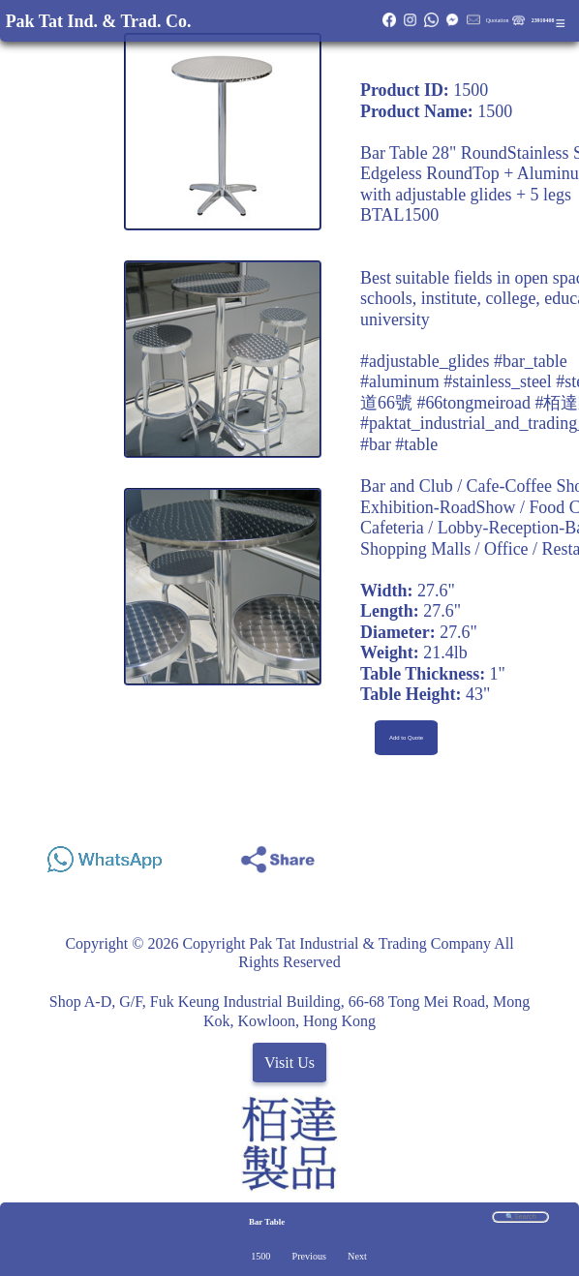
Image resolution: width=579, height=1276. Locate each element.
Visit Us (289, 1062)
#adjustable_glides (425, 361)
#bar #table (399, 444)
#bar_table (530, 361)
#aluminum (400, 381)
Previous (309, 1256)
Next (357, 1256)
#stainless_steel (497, 381)
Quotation (497, 20)
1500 (260, 1256)
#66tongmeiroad (473, 402)
